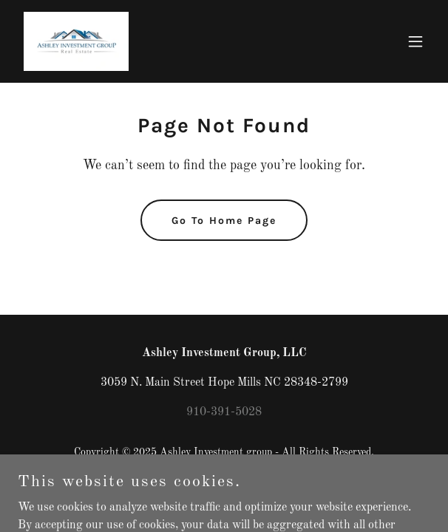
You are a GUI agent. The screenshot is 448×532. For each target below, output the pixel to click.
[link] (76, 41)
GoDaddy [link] (251, 473)
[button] (415, 41)
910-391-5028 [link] (224, 412)
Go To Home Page (224, 220)
